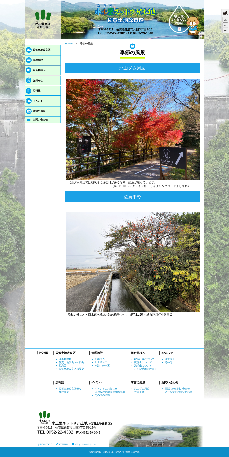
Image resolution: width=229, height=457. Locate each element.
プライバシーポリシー (84, 444)
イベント (38, 100)
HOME (69, 43)
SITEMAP (62, 444)
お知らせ (38, 80)
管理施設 (38, 60)
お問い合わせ (40, 119)
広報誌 (36, 90)
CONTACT (45, 444)
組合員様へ (39, 70)
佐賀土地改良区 (41, 49)
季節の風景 (39, 111)
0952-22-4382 (115, 33)
